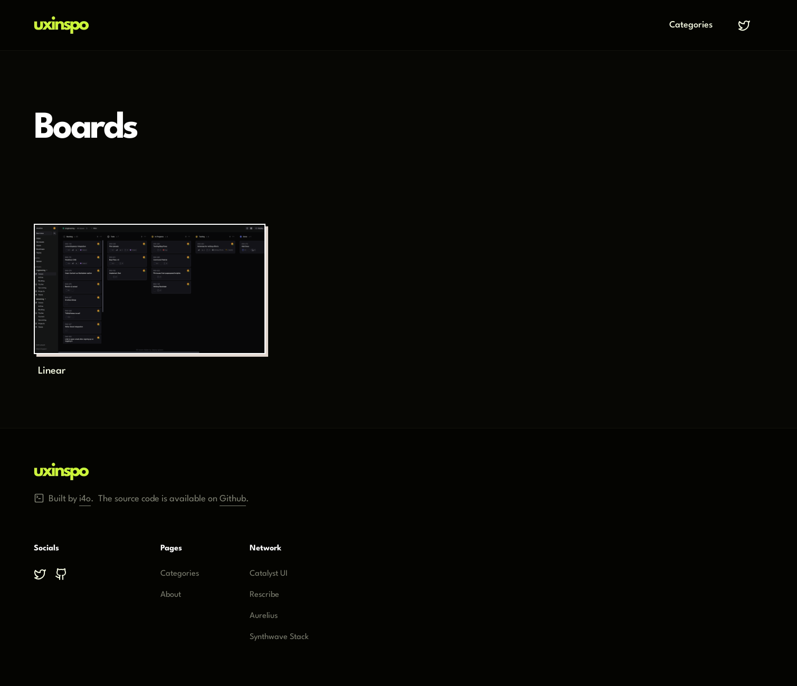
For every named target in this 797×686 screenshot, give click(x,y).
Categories (691, 25)
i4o (85, 496)
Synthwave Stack (279, 637)
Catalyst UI (269, 574)
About (170, 595)
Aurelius (264, 616)
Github (233, 496)
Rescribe (264, 595)
